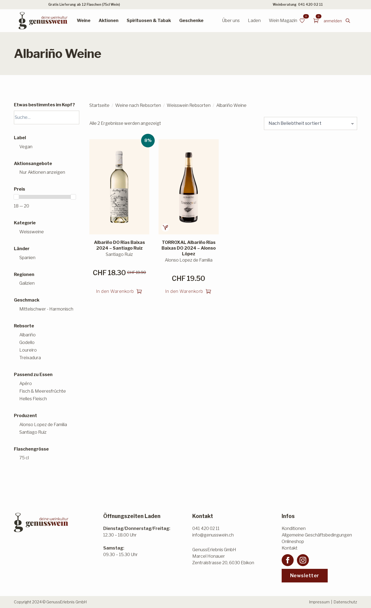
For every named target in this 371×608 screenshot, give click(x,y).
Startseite (99, 105)
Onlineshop (293, 541)
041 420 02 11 (310, 4)
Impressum (319, 602)
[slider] (16, 197)
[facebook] (288, 560)
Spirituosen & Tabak (149, 20)
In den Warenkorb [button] (115, 291)
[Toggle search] (347, 20)
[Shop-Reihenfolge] (310, 123)
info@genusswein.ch (213, 535)
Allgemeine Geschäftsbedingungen (317, 535)
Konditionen (294, 528)
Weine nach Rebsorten (138, 105)
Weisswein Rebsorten (189, 105)
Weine (83, 20)
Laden (254, 20)
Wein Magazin (283, 20)
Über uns (231, 20)
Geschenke (191, 20)
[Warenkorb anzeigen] (316, 20)
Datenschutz (345, 602)
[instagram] (303, 560)
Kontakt (289, 548)
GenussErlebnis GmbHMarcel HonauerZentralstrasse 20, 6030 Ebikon (223, 556)
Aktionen (108, 20)
